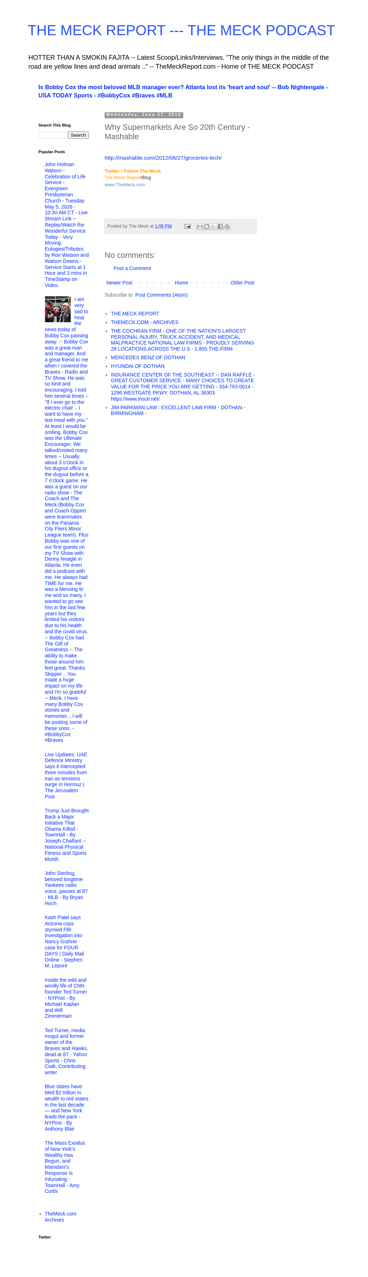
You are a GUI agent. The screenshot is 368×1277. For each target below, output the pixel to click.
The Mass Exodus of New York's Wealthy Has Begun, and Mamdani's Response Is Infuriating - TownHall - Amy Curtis (65, 1167)
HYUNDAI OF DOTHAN (138, 366)
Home (181, 283)
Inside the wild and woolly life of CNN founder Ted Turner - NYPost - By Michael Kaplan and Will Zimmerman (66, 998)
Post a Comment (132, 268)
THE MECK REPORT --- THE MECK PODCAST (181, 30)
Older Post (242, 283)
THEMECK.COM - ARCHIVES (145, 322)
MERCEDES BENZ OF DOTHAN (148, 357)
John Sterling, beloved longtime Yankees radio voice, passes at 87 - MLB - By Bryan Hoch (66, 888)
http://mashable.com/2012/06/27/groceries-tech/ (163, 158)
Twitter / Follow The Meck (133, 171)
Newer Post (119, 283)
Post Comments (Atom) (161, 295)
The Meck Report (123, 177)
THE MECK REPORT (135, 313)
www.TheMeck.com (125, 184)
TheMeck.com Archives (61, 1217)
